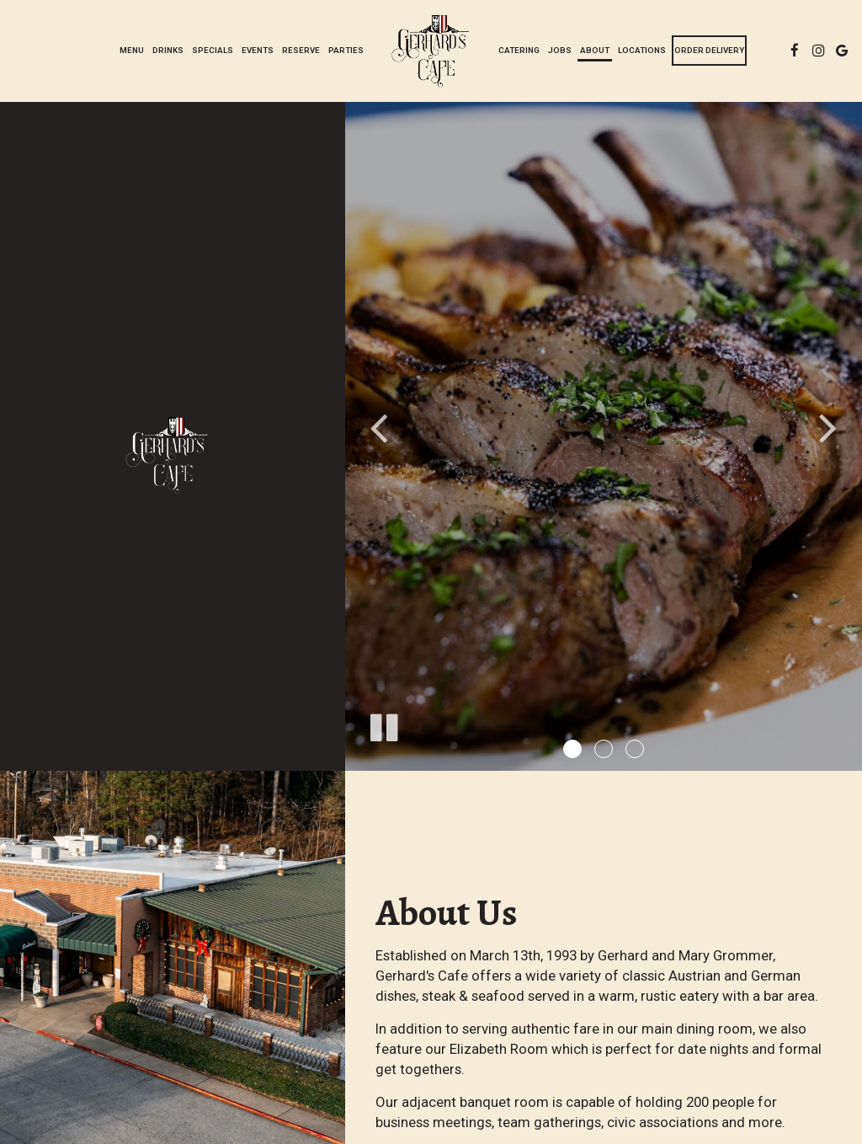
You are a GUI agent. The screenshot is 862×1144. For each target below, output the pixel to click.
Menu (132, 50)
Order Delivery (709, 50)
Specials (212, 50)
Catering (519, 50)
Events (258, 50)
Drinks (168, 50)
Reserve (301, 50)
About (594, 50)
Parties (346, 50)
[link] (431, 50)
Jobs (560, 50)
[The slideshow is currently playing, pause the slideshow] (383, 724)
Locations (642, 50)
